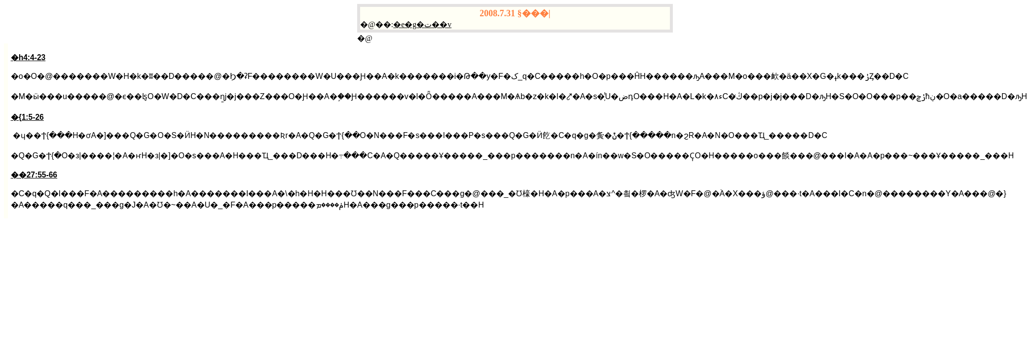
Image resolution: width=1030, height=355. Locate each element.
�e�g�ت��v (422, 24)
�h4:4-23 (28, 57)
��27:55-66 (34, 175)
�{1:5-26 (27, 117)
